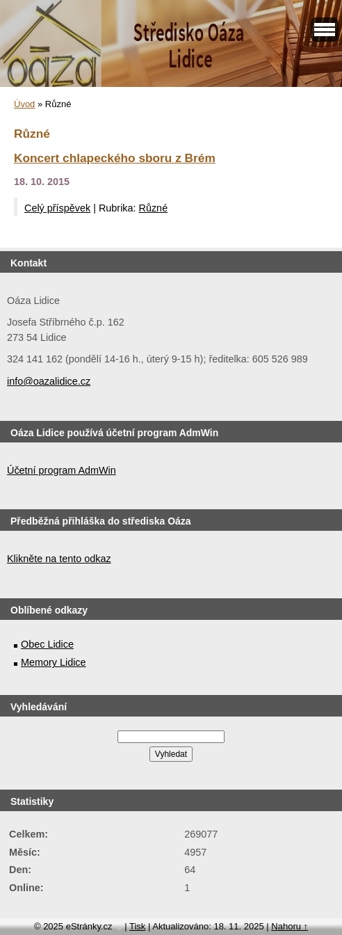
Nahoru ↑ (289, 926)
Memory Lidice (53, 662)
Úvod (24, 104)
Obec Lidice (47, 644)
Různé (153, 208)
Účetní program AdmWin (61, 470)
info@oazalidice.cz (48, 381)
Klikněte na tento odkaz (59, 558)
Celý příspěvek (57, 208)
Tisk (137, 926)
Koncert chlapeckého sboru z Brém (114, 158)
